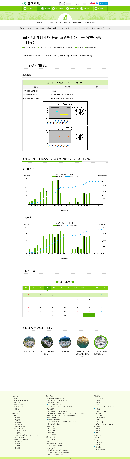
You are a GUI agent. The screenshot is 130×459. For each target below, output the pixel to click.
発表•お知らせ (74, 8)
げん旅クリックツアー (102, 410)
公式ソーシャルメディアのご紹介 (104, 423)
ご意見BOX (97, 437)
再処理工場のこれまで (54, 402)
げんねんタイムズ (51, 434)
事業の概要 (38, 22)
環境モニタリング (18, 428)
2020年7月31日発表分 (30, 46)
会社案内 (29, 8)
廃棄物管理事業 (76, 22)
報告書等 (17, 445)
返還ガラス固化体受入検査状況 (101, 27)
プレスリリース (51, 438)
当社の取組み (59, 8)
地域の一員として (53, 427)
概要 (15, 415)
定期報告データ (19, 432)
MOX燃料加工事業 (89, 22)
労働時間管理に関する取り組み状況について (60, 449)
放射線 (99, 419)
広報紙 (97, 404)
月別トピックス (40, 27)
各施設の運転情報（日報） (93, 46)
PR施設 (98, 408)
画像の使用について (101, 444)
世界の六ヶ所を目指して (54, 423)
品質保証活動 (18, 441)
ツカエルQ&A (100, 421)
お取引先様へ (103, 3)
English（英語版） (99, 448)
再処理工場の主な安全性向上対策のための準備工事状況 (62, 415)
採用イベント (99, 432)
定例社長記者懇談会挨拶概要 (54, 445)
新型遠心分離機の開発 (54, 419)
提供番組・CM (99, 399)
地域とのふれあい (53, 430)
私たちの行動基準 (18, 404)
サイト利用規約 (99, 442)
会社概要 (16, 397)
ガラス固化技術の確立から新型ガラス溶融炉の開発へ (62, 421)
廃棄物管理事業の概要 (26, 27)
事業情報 (44, 8)
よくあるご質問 (19, 436)
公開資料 (17, 443)
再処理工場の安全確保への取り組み (57, 410)
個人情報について (100, 446)
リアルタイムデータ (20, 430)
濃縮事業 (50, 22)
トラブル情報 (77, 27)
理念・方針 (17, 402)
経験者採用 (99, 430)
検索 (84, 4)
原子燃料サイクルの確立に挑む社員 (57, 399)
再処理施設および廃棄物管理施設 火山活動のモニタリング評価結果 (66, 412)
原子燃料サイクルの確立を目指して (56, 397)
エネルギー (100, 415)
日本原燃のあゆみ (18, 406)
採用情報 (100, 8)
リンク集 (97, 439)
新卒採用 (98, 428)
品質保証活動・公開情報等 (21, 438)
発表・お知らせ (50, 436)
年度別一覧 (80, 46)
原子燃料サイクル (102, 417)
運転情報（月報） (66, 27)
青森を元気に (51, 432)
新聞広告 (98, 402)
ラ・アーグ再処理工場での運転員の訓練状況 (60, 406)
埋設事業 (58, 22)
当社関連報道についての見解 (54, 443)
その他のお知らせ (51, 447)
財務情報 (16, 408)
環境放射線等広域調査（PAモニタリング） (26, 434)
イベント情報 (99, 397)
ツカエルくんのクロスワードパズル (105, 406)
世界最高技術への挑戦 (53, 417)
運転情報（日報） (52, 27)
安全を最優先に (51, 408)
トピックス (50, 441)
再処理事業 (67, 22)
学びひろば (99, 412)
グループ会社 (17, 410)
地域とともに (50, 425)
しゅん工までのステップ (54, 404)
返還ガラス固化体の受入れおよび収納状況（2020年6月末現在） (56, 46)
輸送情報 (86, 27)
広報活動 (86, 8)
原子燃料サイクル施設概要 (21, 399)
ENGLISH (68, 4)
